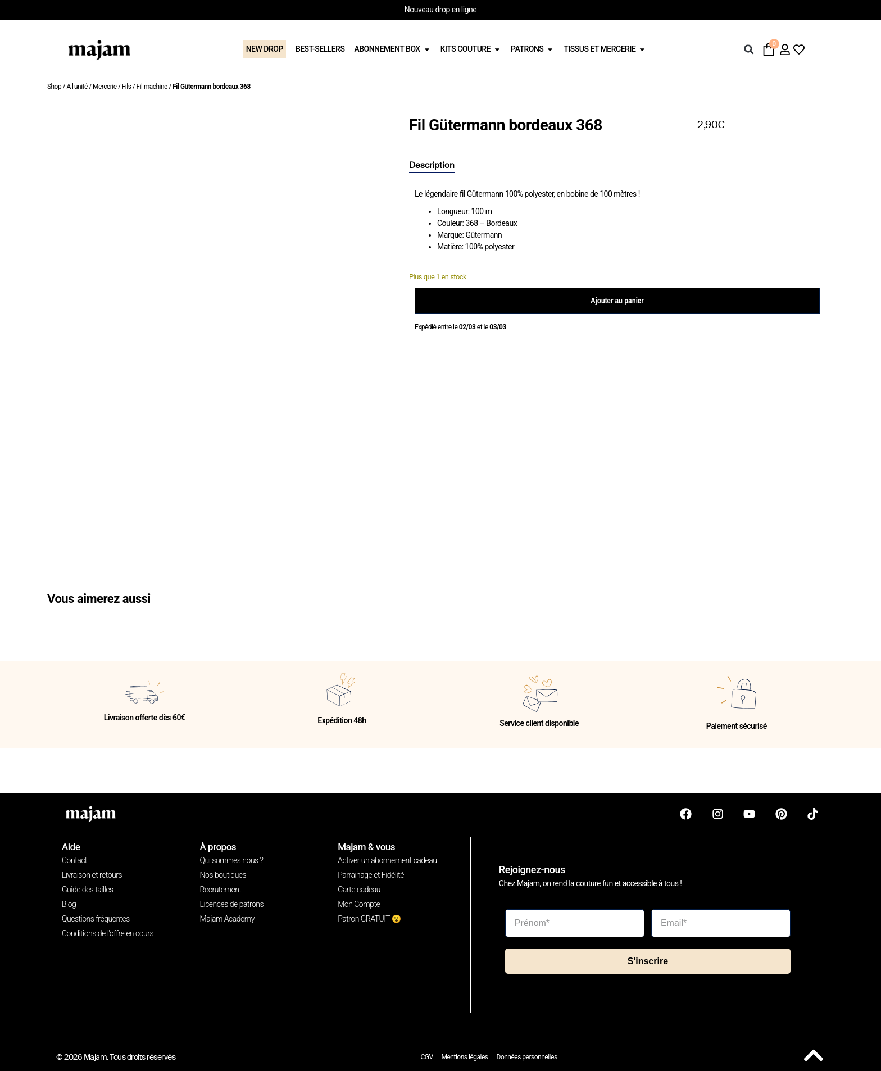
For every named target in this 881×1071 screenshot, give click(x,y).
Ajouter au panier (617, 301)
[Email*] (721, 922)
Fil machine (152, 86)
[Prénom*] (574, 922)
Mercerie (104, 86)
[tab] (432, 166)
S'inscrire (648, 960)
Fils (126, 86)
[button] (749, 49)
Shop (54, 86)
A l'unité (76, 86)
